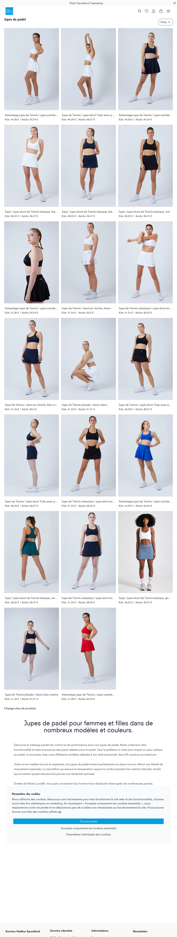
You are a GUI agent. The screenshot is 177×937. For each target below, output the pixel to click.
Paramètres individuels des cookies (88, 834)
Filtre (166, 22)
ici (59, 811)
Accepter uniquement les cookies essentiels (88, 828)
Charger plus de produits (20, 708)
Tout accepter (88, 821)
